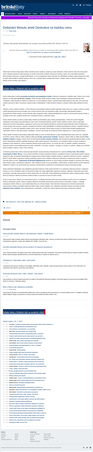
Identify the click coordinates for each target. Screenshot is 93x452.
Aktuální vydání (10, 13)
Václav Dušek (12, 350)
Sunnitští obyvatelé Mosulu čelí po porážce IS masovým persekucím (27, 247)
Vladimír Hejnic (13, 378)
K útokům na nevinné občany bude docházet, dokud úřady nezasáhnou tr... (34, 324)
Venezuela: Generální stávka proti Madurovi (20, 401)
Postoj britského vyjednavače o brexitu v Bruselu (22, 396)
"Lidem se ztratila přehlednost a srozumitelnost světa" (32, 378)
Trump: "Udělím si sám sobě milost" (18, 368)
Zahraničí (3, 434)
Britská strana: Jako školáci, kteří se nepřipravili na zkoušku (25, 420)
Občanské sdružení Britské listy (19, 447)
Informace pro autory (49, 437)
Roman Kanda (13, 380)
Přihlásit (87, 5)
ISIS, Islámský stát (11, 201)
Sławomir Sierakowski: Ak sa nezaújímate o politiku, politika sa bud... (33, 389)
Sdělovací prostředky (40, 201)
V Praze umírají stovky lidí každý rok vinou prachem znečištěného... (26, 410)
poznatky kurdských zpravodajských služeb (36, 96)
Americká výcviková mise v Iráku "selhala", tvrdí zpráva (23, 274)
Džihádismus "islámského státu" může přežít (19, 260)
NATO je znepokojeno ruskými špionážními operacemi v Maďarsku (26, 406)
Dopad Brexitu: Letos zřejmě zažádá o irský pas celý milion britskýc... (27, 399)
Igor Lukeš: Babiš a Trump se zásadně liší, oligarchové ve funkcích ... (27, 403)
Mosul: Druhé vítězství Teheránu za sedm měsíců (29, 343)
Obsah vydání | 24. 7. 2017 (13, 321)
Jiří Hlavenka (12, 357)
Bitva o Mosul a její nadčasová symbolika (18, 287)
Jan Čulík (11, 324)
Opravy (32, 437)
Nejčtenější (52, 13)
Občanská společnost (6, 439)
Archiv (20, 13)
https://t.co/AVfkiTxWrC (34, 52)
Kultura (3, 437)
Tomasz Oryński (13, 354)
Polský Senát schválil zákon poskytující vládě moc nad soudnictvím (26, 364)
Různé (16, 439)
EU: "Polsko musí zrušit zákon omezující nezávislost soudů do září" (26, 359)
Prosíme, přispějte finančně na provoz (22, 371)
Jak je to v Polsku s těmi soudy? (26, 354)
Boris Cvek (12, 331)
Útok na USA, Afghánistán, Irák (25, 201)
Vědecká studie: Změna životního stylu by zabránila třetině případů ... (27, 417)
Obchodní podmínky (35, 441)
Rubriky (43, 13)
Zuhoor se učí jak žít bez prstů (17, 385)
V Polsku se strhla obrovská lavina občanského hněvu (32, 366)
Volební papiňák (21, 350)
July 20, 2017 (60, 57)
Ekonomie (3, 436)
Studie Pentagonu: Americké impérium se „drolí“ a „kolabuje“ (25, 345)
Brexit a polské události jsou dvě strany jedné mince (31, 380)
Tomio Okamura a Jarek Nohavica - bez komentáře (22, 329)
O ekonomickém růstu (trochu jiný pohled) (28, 357)
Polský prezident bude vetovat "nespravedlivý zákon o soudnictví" (26, 333)
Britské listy (14, 8)
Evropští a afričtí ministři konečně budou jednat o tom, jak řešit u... (26, 336)
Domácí (16, 434)
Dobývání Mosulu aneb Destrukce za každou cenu (30, 387)
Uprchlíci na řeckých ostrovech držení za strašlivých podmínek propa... (27, 338)
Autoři (60, 13)
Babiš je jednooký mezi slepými (17, 375)
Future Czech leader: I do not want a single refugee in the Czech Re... (27, 415)
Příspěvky (67, 13)
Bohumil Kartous (13, 382)
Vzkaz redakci (47, 436)
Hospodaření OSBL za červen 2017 (18, 422)
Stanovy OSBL (47, 434)
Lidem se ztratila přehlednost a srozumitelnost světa (22, 326)
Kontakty (32, 436)
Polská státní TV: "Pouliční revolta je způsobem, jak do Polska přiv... (27, 361)
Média (16, 437)
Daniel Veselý (12, 31)
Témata (35, 13)
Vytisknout (7, 208)
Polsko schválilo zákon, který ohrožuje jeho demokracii (23, 352)
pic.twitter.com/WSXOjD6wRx (51, 52)
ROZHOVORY (27, 13)
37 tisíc (40, 137)
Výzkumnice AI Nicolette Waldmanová (32, 160)
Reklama (32, 439)
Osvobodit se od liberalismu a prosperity (27, 392)
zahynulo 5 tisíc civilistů (11, 188)
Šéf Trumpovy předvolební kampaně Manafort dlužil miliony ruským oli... (28, 413)
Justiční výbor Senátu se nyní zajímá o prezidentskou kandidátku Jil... (27, 408)
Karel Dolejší (12, 343)
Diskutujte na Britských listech (27, 382)
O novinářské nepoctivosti (16, 347)
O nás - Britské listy (35, 434)
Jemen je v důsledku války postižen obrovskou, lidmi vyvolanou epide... (27, 373)
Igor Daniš (12, 389)
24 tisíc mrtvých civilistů (49, 139)
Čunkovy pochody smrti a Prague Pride (26, 331)
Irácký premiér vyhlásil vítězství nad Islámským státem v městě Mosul (28, 234)
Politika (16, 436)
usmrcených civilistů (50, 137)
